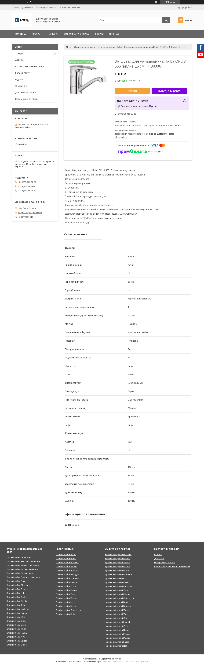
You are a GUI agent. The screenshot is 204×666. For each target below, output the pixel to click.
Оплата (158, 554)
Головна (20, 34)
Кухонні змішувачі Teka (116, 590)
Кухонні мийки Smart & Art (19, 557)
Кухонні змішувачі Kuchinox (118, 586)
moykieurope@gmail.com (30, 212)
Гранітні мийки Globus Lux (68, 610)
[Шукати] (166, 20)
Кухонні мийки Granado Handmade (23, 577)
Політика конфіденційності (136, 662)
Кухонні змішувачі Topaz (117, 610)
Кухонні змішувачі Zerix (116, 626)
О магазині (21, 86)
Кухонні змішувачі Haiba (109, 47)
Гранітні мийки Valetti (66, 554)
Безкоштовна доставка (125, 121)
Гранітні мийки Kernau (66, 598)
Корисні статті (22, 73)
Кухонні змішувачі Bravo (117, 602)
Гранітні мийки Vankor (66, 566)
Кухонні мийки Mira (16, 617)
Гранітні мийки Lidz (65, 602)
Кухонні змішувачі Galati (117, 582)
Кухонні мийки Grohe (17, 597)
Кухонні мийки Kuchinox (18, 609)
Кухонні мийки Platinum (18, 585)
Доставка (159, 558)
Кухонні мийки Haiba (17, 633)
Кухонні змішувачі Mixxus (117, 634)
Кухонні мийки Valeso (17, 641)
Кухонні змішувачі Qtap (116, 618)
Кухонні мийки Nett (15, 637)
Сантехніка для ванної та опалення (172, 566)
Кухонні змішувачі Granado (118, 574)
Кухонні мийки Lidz (16, 593)
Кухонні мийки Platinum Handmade (23, 561)
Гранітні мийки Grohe (66, 586)
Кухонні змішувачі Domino (118, 606)
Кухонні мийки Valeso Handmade (23, 565)
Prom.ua (117, 659)
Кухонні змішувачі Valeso (117, 562)
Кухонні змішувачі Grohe (117, 570)
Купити (132, 91)
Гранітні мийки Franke (66, 590)
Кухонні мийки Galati (16, 581)
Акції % (53, 34)
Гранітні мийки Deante (66, 582)
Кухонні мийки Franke (17, 601)
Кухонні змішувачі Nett (116, 646)
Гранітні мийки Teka (65, 594)
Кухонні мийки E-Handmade (20, 573)
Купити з (169, 91)
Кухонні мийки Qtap (16, 621)
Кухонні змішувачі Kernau (117, 594)
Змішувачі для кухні (84, 47)
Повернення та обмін (26, 99)
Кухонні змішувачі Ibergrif (117, 622)
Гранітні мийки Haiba (66, 614)
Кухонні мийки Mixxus (17, 629)
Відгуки (99, 34)
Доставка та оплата (76, 34)
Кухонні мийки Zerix (16, 625)
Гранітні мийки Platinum (67, 562)
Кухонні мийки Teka (16, 605)
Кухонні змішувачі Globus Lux (119, 598)
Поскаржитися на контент (110, 662)
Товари (35, 34)
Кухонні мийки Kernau (17, 613)
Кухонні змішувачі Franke (117, 566)
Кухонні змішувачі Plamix (117, 638)
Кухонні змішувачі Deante (117, 558)
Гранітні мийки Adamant (67, 570)
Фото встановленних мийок (29, 66)
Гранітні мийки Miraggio (67, 574)
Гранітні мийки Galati (66, 558)
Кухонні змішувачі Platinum (118, 554)
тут (87, 222)
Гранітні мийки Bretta (66, 606)
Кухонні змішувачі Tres (116, 614)
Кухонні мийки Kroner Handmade (22, 569)
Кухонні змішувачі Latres (117, 642)
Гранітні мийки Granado (67, 578)
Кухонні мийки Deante (17, 589)
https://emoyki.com (27, 208)
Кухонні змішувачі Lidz (116, 578)
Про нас (114, 34)
